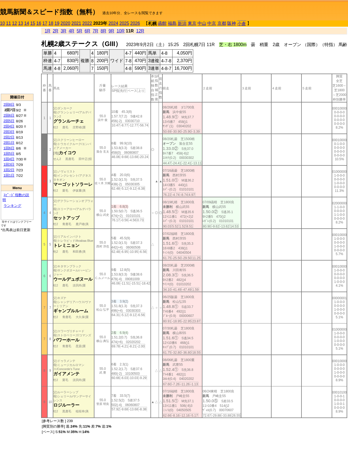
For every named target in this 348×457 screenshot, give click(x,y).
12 (14, 23)
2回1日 (9, 143)
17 (44, 23)
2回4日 (9, 126)
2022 (87, 23)
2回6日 (9, 115)
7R (95, 31)
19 (56, 23)
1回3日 (9, 164)
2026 (135, 23)
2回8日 (9, 104)
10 (2, 23)
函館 (162, 23)
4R (71, 31)
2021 (76, 23)
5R (79, 31)
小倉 (241, 23)
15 (32, 23)
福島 (172, 23)
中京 (211, 23)
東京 (192, 23)
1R (47, 31)
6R (87, 31)
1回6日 (9, 148)
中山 (202, 23)
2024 (113, 23)
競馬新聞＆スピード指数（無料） (49, 12)
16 (38, 23)
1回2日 (9, 170)
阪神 (231, 23)
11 (8, 23)
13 (20, 23)
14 (26, 23)
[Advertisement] (17, 60)
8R (103, 31)
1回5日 (9, 154)
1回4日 (9, 159)
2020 (65, 23)
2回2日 (9, 137)
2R (55, 31)
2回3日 (9, 132)
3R (63, 31)
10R (120, 31)
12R (140, 31)
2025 (124, 23)
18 (50, 23)
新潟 (182, 23)
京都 (221, 23)
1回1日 (9, 175)
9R (111, 31)
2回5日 (9, 121)
